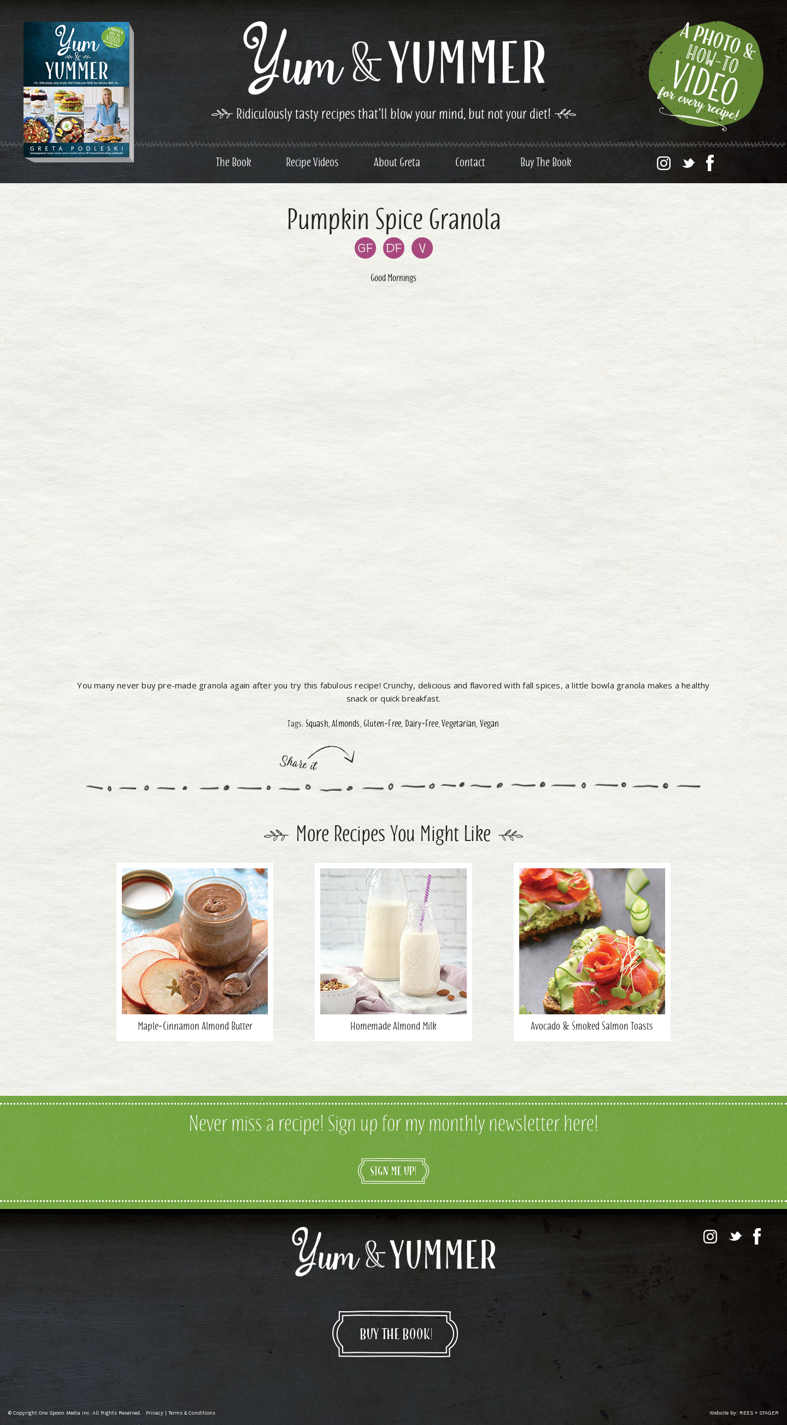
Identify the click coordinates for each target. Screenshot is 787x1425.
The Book (233, 163)
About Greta (397, 163)
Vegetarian (459, 724)
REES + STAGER (759, 1413)
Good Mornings (393, 279)
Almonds (346, 724)
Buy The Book (545, 163)
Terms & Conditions (191, 1413)
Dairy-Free (421, 724)
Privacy (154, 1413)
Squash (317, 724)
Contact (470, 163)
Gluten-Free (382, 724)
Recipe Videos (312, 163)
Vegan (490, 724)
